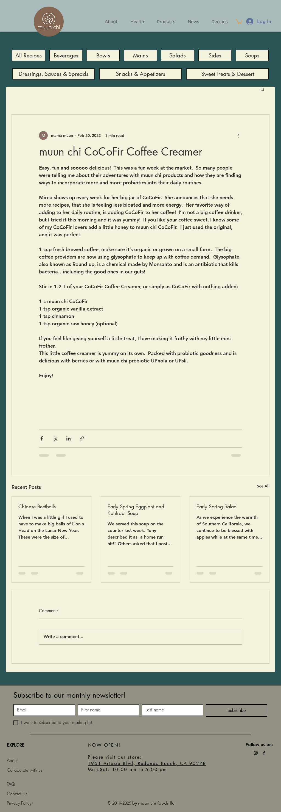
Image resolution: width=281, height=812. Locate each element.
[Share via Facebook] (41, 438)
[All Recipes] (28, 55)
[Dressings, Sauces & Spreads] (53, 73)
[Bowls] (103, 55)
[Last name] (171, 710)
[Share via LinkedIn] (68, 438)
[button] (239, 21)
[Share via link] (82, 438)
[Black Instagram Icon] (255, 752)
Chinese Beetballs (37, 506)
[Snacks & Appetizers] (140, 73)
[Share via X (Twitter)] (55, 438)
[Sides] (214, 55)
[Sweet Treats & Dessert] (227, 73)
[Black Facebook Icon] (264, 752)
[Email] (42, 710)
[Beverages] (65, 55)
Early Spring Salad (216, 506)
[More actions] (238, 135)
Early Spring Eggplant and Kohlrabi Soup (136, 509)
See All (263, 486)
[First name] (107, 710)
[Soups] (252, 55)
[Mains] (140, 55)
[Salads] (177, 55)
